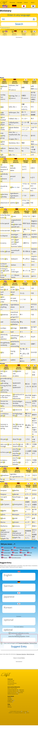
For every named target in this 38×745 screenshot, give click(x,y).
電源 (22, 146)
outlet (2, 148)
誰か (23, 181)
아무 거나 (34, 314)
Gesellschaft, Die (14, 139)
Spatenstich (17, 389)
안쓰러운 (34, 357)
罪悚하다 (34, 265)
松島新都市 (28, 538)
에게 (34, 485)
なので (24, 173)
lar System (4, 511)
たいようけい (28, 512)
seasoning (13, 558)
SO (12, 93)
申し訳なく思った (24, 360)
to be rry (4, 263)
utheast (3, 90)
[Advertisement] (19, 60)
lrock (3, 525)
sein (13, 221)
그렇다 (33, 221)
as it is (2, 414)
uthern (3, 365)
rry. (2, 411)
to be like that (5, 220)
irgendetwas (15, 310)
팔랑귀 (34, 420)
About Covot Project (14, 710)
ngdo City (4, 545)
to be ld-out (5, 256)
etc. (1, 379)
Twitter (10, 722)
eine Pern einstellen (17, 456)
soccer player (18, 560)
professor (23, 558)
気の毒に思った (24, 355)
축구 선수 (34, 127)
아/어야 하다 (33, 193)
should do (3, 191)
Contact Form (12, 705)
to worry (3, 247)
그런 (32, 293)
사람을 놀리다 (34, 466)
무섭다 (33, 235)
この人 (27, 445)
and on (3, 377)
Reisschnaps (17, 503)
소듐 (32, 150)
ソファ (23, 158)
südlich (13, 365)
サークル (24, 139)
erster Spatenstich (17, 392)
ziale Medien (14, 132)
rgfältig (14, 343)
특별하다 (34, 226)
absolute (20, 565)
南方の (22, 366)
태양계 (34, 508)
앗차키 (34, 497)
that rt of (4, 294)
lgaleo (3, 517)
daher (12, 174)
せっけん (24, 110)
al (11, 170)
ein (13, 292)
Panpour (3, 501)
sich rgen (15, 244)
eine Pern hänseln (17, 469)
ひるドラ (24, 118)
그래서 (32, 172)
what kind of (4, 207)
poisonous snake (7, 555)
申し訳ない (26, 263)
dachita (15, 497)
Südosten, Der (13, 90)
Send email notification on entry (19, 647)
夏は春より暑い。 (28, 432)
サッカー (24, 122)
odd (1, 327)
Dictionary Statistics (26, 670)
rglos (13, 349)
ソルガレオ (28, 517)
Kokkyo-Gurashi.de (13, 715)
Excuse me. (4, 407)
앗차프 (34, 501)
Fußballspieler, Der (14, 127)
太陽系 (27, 508)
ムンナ (27, 529)
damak (15, 501)
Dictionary (12, 2)
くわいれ (28, 392)
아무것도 (34, 309)
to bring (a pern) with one (4, 275)
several (2, 304)
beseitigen (14, 239)
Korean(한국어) (33, 35)
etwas (13, 312)
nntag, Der (14, 99)
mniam (15, 529)
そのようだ (26, 221)
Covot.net (18, 738)
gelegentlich (15, 322)
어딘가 (34, 481)
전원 (32, 145)
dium (3, 152)
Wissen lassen (15, 281)
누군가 (32, 181)
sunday (2, 98)
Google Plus (11, 725)
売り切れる (26, 256)
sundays (3, 333)
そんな (22, 293)
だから (24, 171)
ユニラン (28, 521)
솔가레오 (34, 517)
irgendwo (13, 480)
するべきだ (25, 189)
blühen (13, 269)
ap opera (2, 117)
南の (21, 363)
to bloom (3, 268)
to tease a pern (3, 467)
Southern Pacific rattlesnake (25, 555)
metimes (4, 320)
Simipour (3, 497)
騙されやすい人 (28, 420)
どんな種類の (25, 208)
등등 (33, 380)
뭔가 (32, 312)
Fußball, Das (14, 122)
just (1, 416)
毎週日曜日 (23, 333)
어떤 (31, 207)
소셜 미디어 (34, 132)
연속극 (33, 116)
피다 (32, 269)
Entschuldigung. (18, 411)
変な (21, 327)
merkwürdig (15, 327)
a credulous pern (4, 420)
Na (1, 154)
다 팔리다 (33, 257)
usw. (14, 379)
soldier (28, 560)
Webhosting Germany (14, 717)
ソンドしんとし (28, 543)
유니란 (34, 521)
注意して (23, 342)
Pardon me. (4, 409)
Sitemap (10, 733)
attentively (4, 340)
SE (1, 92)
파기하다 (34, 239)
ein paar (13, 303)
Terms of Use (33, 658)
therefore (3, 171)
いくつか (23, 304)
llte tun (14, 191)
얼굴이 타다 (34, 402)
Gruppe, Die (14, 142)
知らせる (26, 281)
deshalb (13, 172)
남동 (32, 90)
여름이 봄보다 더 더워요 (34, 427)
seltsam (13, 325)
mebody (4, 178)
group (2, 141)
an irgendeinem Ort (16, 483)
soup (4, 558)
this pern (4, 445)
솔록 (33, 525)
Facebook (10, 727)
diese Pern (17, 445)
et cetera (3, 381)
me (2, 302)
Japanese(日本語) (24, 35)
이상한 (33, 327)
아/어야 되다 (33, 189)
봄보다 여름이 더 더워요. (34, 436)
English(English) (4, 35)
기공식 (34, 389)
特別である (26, 228)
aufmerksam (15, 341)
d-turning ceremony (4, 396)
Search (32, 2)
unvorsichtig (15, 351)
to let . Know (3, 281)
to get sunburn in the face (5, 402)
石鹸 (22, 108)
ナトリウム (25, 152)
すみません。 (28, 409)
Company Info (12, 700)
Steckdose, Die (14, 146)
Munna (2, 529)
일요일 (33, 96)
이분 (33, 446)
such (2, 292)
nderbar (14, 329)
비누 (32, 110)
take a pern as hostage (6, 451)
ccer (2, 121)
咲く (24, 269)
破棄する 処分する (27, 240)
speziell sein (15, 231)
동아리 (33, 139)
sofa (12, 563)
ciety (2, 139)
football (3, 123)
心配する (26, 247)
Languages (19, 2)
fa (1, 158)
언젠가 (32, 199)
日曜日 (23, 99)
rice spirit (3, 503)
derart (13, 297)
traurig (13, 356)
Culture (26, 2)
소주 (33, 505)
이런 (32, 298)
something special (8, 565)
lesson (4, 563)
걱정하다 (34, 247)
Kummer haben (16, 251)
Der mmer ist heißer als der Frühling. (18, 432)
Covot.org (26, 738)
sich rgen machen (15, 247)
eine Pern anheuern (17, 460)
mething (4, 310)
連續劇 (33, 118)
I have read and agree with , (19, 658)
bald (12, 337)
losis (2, 521)
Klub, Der (13, 136)
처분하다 (34, 241)
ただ (26, 415)
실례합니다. (34, 408)
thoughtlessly (5, 348)
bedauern (14, 263)
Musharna (3, 532)
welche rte (14, 207)
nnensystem (17, 511)
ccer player (2, 127)
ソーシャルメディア (25, 132)
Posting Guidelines (23, 658)
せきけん (24, 113)
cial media (2, 132)
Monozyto (15, 521)
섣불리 (33, 349)
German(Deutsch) (14, 35)
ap (2, 110)
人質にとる (28, 451)
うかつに (23, 349)
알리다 (33, 281)
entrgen (14, 241)
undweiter (17, 377)
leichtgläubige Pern (17, 420)
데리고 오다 (33, 275)
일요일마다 (34, 333)
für (12, 485)
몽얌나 (34, 532)
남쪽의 (33, 365)
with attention (3, 343)
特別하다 (34, 229)
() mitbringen (15, 275)
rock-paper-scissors (8, 568)
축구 (32, 122)
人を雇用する (28, 458)
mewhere (4, 481)
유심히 (33, 342)
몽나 (33, 529)
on (2, 337)
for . (2, 485)
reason (29, 565)
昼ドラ (23, 116)
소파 (32, 158)
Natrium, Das (14, 152)
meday (3, 201)
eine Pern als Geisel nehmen (18, 451)
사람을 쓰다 (34, 458)
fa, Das (13, 158)
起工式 (34, 392)
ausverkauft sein (15, 256)
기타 (33, 378)
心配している (26, 235)
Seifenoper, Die (14, 117)
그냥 (33, 415)
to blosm (4, 271)
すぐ (21, 337)
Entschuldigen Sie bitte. (17, 408)
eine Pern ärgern (17, 464)
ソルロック (28, 525)
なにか (22, 312)
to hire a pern (5, 458)
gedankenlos (15, 346)
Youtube (10, 723)
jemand (12, 180)
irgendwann (14, 197)
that (1, 299)
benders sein (16, 229)
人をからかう (28, 466)
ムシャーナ (28, 532)
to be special (4, 228)
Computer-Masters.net (14, 714)
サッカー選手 (25, 127)
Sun (2, 102)
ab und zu (14, 320)
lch (12, 299)
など (26, 379)
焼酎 (26, 505)
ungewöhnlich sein (16, 226)
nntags (14, 333)
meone (3, 183)
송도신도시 (34, 537)
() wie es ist (17, 415)
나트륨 (33, 153)
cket (2, 145)
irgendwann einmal (14, 201)
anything (3, 312)
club (1, 137)
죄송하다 (34, 261)
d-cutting (4, 389)
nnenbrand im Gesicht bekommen (18, 402)
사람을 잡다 (34, 451)
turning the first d (5, 392)
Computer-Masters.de (14, 712)
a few (2, 307)
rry (2, 357)
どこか (27, 481)
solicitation (20, 563)
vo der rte (15, 294)
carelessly (3, 350)
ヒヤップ (28, 501)
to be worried (5, 235)
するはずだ (25, 193)
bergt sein (15, 235)
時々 (21, 319)
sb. (1, 180)
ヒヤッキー (28, 497)
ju (1, 506)
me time (4, 198)
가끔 (32, 319)
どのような (25, 204)
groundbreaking (5, 384)
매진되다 (34, 253)
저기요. (34, 411)
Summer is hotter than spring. (4, 432)
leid (12, 359)
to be (3, 222)
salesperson (6, 560)
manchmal (14, 317)
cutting (2, 386)
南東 (22, 91)
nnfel (14, 525)
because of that (4, 174)
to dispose (4, 240)
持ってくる (26, 275)
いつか (24, 199)
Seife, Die (13, 110)
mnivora (16, 532)
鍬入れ (27, 389)
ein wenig (14, 306)
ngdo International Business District (4, 540)
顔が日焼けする (28, 402)
